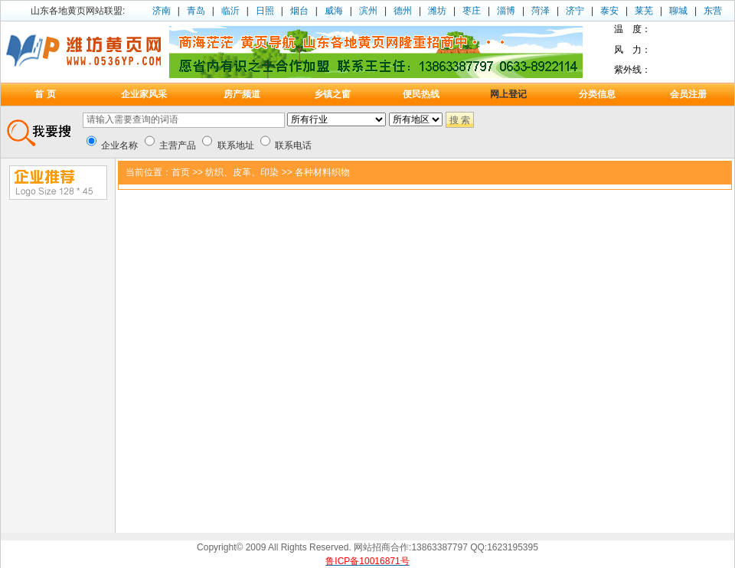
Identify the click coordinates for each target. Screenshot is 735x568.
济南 (161, 10)
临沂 (230, 10)
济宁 (575, 10)
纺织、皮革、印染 (242, 172)
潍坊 (437, 10)
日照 (265, 10)
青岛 (196, 10)
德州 (403, 10)
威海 (334, 10)
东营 (713, 10)
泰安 (609, 10)
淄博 (506, 10)
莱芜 (644, 10)
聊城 (678, 10)
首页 (181, 172)
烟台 (299, 10)
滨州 (368, 10)
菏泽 (540, 10)
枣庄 (471, 10)
